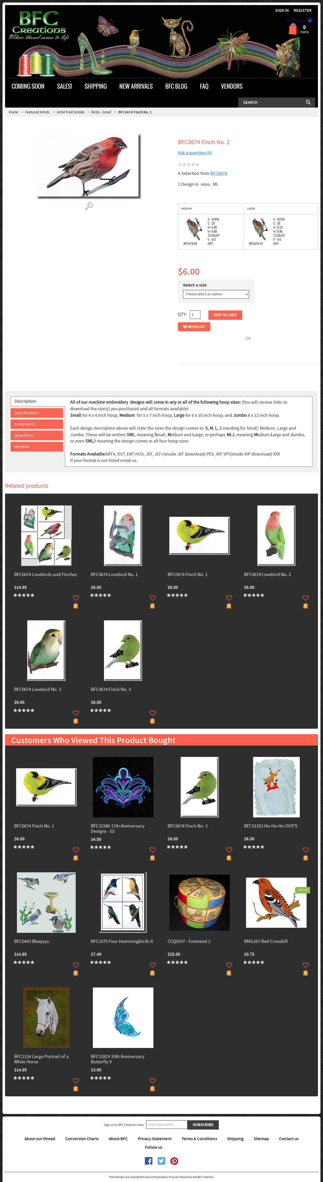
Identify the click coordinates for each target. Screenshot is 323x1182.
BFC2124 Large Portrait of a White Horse (41, 1059)
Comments (24, 424)
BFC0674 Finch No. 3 (111, 689)
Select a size (195, 285)
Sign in (282, 10)
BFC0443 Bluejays (31, 941)
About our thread (39, 1139)
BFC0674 (218, 173)
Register (303, 10)
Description (25, 401)
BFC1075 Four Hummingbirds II (122, 941)
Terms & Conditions (199, 1139)
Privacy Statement (155, 1139)
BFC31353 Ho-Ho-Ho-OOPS (270, 826)
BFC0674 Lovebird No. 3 (37, 689)
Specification (26, 413)
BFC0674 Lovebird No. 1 (114, 575)
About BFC (118, 1139)
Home (13, 112)
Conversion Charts (82, 1139)
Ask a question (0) (195, 153)
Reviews (22, 447)
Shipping (235, 1139)
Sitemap (261, 1139)
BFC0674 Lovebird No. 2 (267, 575)
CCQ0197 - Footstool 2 (189, 941)
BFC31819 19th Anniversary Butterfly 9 (117, 1059)
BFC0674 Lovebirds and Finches (45, 575)
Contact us (289, 1139)
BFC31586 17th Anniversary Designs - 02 (117, 829)
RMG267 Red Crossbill (266, 941)
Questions (24, 435)
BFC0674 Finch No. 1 (187, 575)
